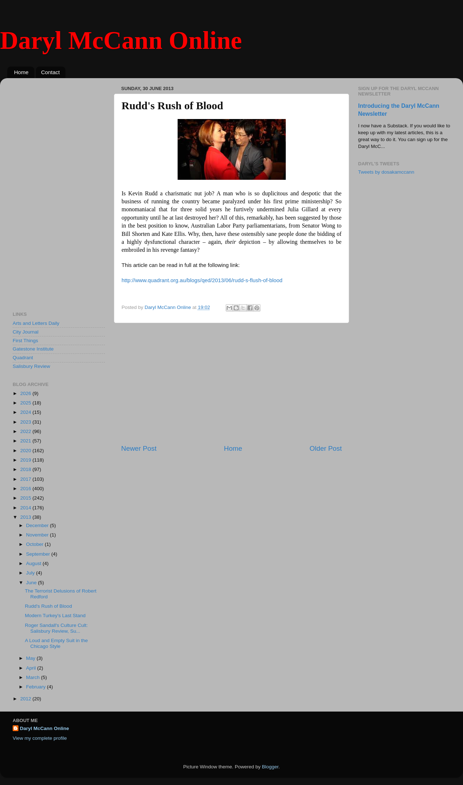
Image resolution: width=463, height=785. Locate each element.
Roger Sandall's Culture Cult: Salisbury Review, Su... (56, 628)
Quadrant (23, 357)
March (33, 677)
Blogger (270, 766)
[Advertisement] (231, 383)
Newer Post (139, 448)
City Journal (25, 332)
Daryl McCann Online (121, 40)
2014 (26, 507)
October (35, 544)
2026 (26, 393)
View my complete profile (40, 738)
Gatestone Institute (33, 349)
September (38, 554)
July (31, 573)
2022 (26, 431)
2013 (26, 517)
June (32, 582)
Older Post (326, 448)
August (34, 563)
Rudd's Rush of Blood (48, 606)
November (38, 535)
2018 (26, 469)
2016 (26, 488)
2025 (26, 403)
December (38, 525)
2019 (26, 460)
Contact (50, 72)
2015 (26, 498)
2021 (26, 441)
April (31, 668)
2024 (26, 412)
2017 (26, 479)
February (36, 686)
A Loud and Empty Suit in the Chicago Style (56, 643)
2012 (26, 698)
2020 (26, 450)
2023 (26, 422)
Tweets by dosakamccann (386, 172)
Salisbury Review (31, 366)
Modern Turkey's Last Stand (55, 615)
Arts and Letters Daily (36, 323)
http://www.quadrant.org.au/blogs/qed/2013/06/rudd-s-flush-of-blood (202, 280)
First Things (25, 340)
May (31, 658)
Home (21, 72)
